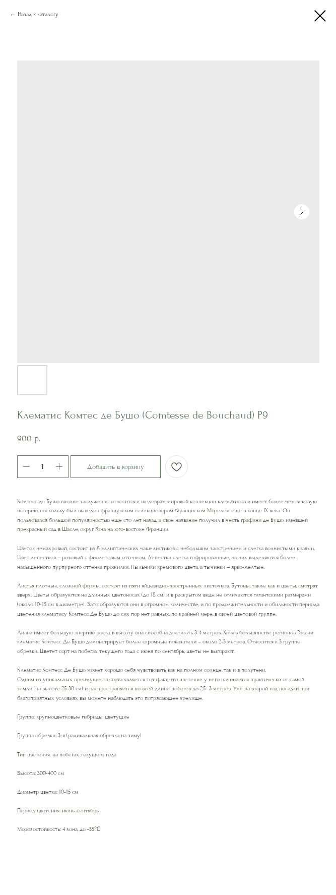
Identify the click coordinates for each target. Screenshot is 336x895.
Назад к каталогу (38, 14)
